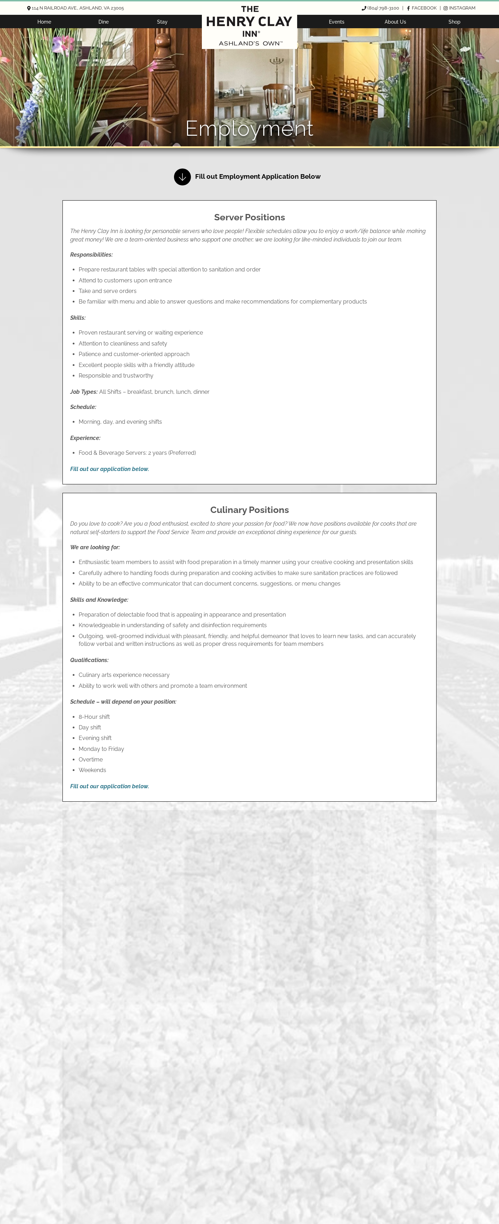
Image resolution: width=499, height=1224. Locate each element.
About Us (395, 22)
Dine (103, 22)
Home (44, 22)
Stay (162, 22)
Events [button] (336, 22)
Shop (455, 22)
